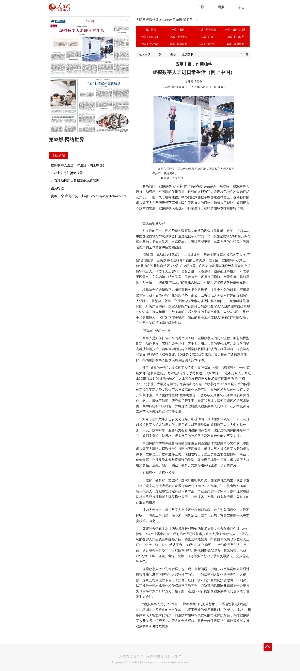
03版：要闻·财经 (207, 29)
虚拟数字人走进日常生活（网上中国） (78, 165)
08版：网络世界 (235, 36)
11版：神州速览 (207, 43)
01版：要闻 (150, 29)
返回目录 (144, 54)
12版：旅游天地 (235, 43)
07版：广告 (207, 36)
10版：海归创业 (178, 43)
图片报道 (57, 188)
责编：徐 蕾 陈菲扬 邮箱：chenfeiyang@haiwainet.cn (89, 196)
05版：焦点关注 (149, 36)
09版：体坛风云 (149, 43)
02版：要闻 (178, 29)
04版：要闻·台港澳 (235, 29)
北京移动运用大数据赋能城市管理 (75, 180)
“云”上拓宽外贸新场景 (67, 173)
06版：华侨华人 (178, 36)
